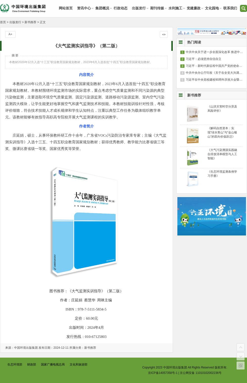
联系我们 (230, 8)
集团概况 (102, 8)
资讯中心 (84, 8)
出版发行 (139, 8)
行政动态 (120, 8)
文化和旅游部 (78, 364)
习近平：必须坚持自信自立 (203, 59)
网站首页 (66, 8)
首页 (3, 22)
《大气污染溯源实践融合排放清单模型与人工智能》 (222, 154)
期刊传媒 (157, 8)
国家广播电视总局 (53, 364)
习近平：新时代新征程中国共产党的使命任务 (215, 66)
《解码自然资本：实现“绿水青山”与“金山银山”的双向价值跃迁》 (222, 132)
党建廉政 (194, 8)
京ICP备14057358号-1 (163, 373)
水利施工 (175, 8)
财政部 (31, 364)
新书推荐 (30, 22)
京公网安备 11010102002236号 (201, 373)
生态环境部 (14, 364)
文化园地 (212, 8)
